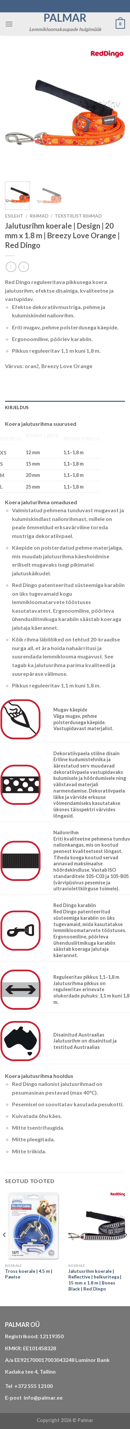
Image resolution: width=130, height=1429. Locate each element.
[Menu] (9, 24)
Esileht (14, 216)
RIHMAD (39, 216)
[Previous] (4, 1248)
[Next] (125, 1248)
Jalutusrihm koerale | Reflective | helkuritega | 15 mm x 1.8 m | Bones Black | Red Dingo (94, 1280)
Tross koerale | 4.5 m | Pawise (28, 1274)
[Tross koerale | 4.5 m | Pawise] (33, 1226)
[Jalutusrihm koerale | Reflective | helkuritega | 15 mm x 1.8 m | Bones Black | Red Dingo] (96, 1226)
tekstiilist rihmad (78, 216)
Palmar (65, 17)
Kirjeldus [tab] (17, 407)
